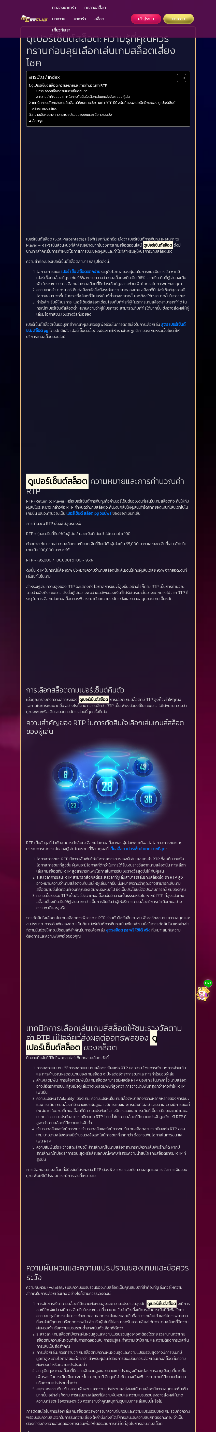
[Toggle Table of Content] (179, 78)
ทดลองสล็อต (95, 8)
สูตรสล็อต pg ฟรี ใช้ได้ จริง (128, 930)
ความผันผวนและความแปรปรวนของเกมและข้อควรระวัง (72, 114)
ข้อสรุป (37, 121)
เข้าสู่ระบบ (146, 19)
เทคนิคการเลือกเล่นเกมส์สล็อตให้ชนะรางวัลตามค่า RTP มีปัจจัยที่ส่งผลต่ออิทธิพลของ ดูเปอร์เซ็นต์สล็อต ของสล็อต (104, 105)
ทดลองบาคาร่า (64, 8)
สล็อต (99, 19)
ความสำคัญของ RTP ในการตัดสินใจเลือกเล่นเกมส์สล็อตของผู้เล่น (84, 96)
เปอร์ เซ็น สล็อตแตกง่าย (80, 271)
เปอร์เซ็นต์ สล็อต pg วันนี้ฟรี (88, 513)
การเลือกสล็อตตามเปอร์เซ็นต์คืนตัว (63, 91)
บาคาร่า (80, 19)
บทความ (58, 19)
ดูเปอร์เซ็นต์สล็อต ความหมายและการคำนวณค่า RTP (69, 85)
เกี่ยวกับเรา (61, 30)
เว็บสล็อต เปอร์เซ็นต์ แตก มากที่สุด (137, 849)
